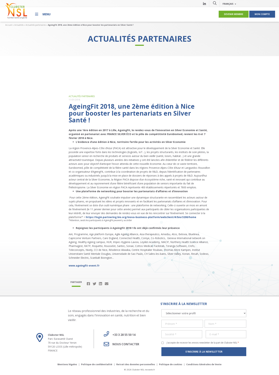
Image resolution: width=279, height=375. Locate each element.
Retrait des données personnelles (135, 364)
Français (229, 3)
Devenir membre (233, 14)
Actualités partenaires (36, 25)
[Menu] (43, 14)
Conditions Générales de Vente (204, 364)
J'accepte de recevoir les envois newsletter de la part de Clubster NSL (203, 342)
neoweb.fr (150, 369)
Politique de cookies (170, 364)
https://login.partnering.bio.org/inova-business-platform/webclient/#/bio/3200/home (141, 217)
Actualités (18, 25)
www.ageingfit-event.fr (84, 265)
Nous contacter (120, 344)
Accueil (8, 25)
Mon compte (262, 14)
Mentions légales (67, 364)
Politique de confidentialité (96, 364)
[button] (214, 3)
